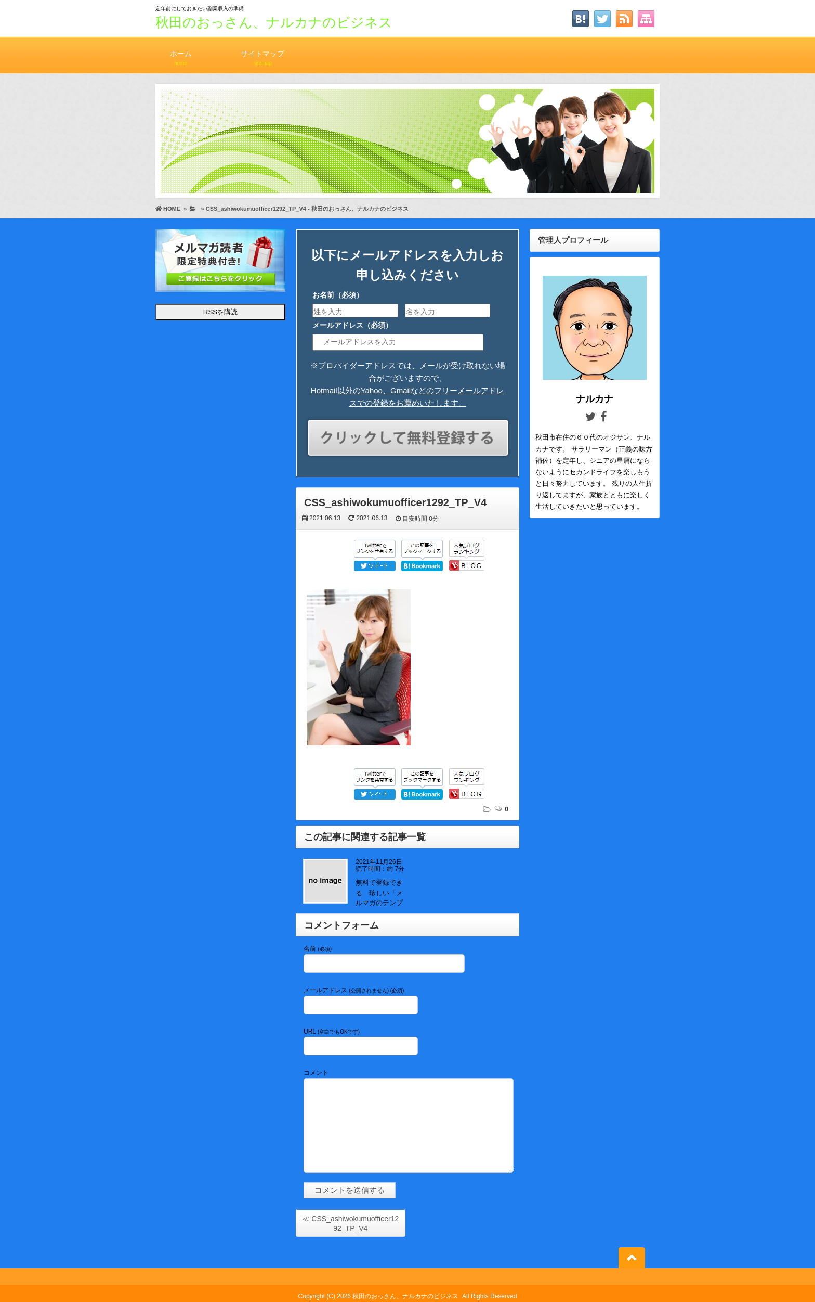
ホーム (180, 53)
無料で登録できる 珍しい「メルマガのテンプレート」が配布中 (379, 903)
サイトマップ (262, 53)
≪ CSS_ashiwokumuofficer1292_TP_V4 (350, 1223)
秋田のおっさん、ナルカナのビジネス (273, 22)
